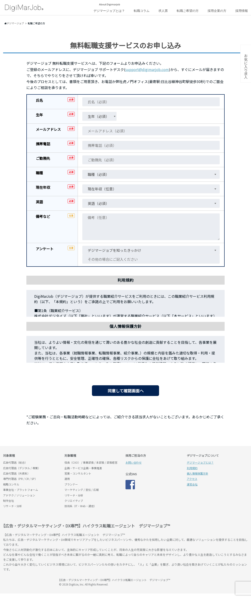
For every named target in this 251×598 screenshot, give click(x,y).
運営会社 (192, 484)
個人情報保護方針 (197, 473)
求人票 (163, 11)
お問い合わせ (134, 462)
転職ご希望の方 (188, 11)
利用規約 (192, 468)
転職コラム (141, 11)
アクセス (192, 479)
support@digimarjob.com (147, 69)
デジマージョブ (29, 581)
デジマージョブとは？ (109, 11)
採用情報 (241, 11)
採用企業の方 (217, 11)
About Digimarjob (109, 4)
